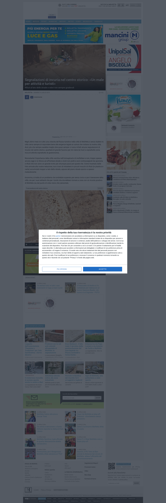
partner (58, 236)
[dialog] (83, 251)
